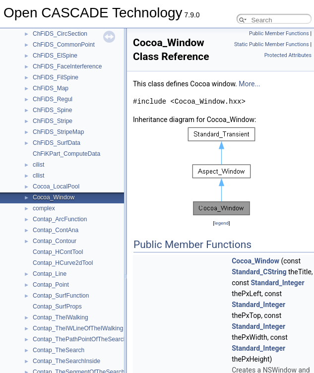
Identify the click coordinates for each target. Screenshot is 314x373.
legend (221, 223)
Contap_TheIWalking (60, 317)
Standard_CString (259, 272)
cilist (38, 164)
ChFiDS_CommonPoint (64, 44)
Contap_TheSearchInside (66, 361)
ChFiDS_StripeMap (58, 131)
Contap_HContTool (58, 252)
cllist (38, 175)
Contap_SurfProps (57, 306)
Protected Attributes (288, 55)
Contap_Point (51, 284)
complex (44, 208)
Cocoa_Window (53, 197)
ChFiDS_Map (50, 88)
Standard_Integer (277, 283)
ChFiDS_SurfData (56, 142)
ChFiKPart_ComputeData (66, 153)
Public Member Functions (279, 33)
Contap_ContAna (55, 230)
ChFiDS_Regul (52, 99)
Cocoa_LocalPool (56, 186)
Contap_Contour (54, 241)
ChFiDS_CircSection (60, 33)
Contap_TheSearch (58, 350)
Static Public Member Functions (271, 44)
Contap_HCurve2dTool (63, 262)
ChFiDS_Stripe (52, 121)
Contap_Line (49, 273)
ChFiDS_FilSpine (55, 77)
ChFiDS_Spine (52, 110)
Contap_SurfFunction (61, 295)
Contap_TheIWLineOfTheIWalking (78, 328)
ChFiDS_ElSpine (55, 55)
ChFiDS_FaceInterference (67, 66)
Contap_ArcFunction (60, 219)
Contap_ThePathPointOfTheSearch (79, 339)
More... (249, 84)
